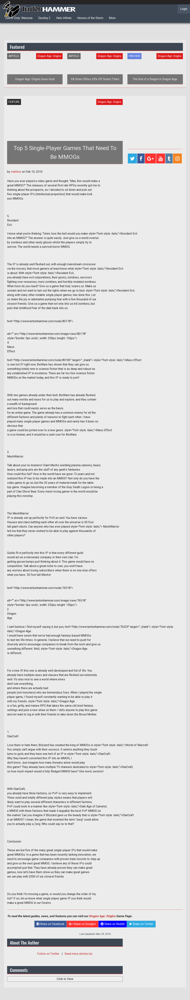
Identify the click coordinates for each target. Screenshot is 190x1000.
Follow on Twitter (48, 953)
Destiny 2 (44, 18)
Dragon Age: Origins (102, 916)
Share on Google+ (82, 924)
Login (183, 9)
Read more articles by (78, 953)
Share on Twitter (141, 924)
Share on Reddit (113, 924)
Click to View (65, 979)
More (112, 18)
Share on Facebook (50, 924)
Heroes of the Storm (90, 18)
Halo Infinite (63, 18)
